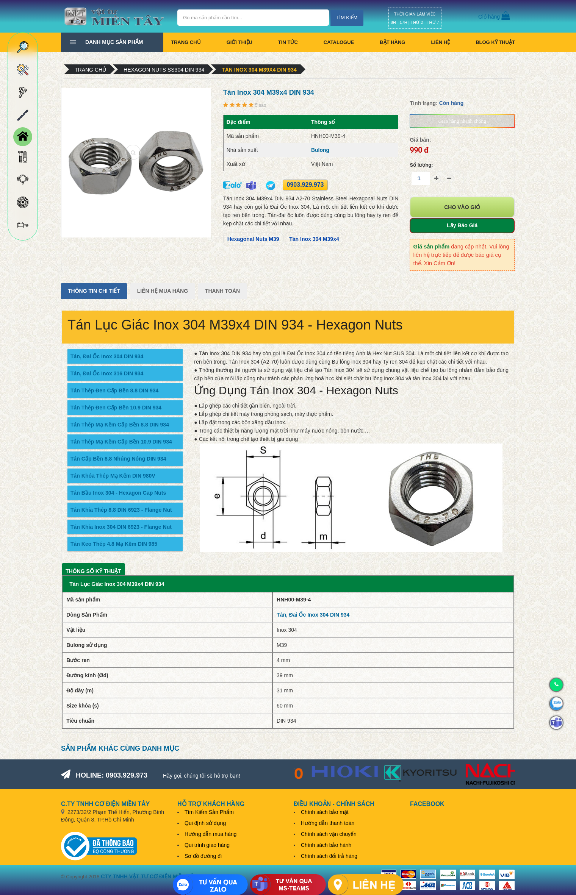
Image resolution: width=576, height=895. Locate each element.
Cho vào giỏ (462, 207)
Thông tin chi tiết (94, 291)
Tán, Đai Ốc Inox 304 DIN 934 (106, 356)
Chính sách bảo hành (326, 845)
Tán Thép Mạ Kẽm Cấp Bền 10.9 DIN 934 (121, 442)
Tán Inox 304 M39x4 (314, 239)
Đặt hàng (392, 42)
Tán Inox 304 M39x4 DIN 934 (259, 70)
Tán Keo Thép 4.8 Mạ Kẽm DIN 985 (113, 544)
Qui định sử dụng (205, 823)
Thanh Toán (222, 291)
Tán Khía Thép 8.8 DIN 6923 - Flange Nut (121, 510)
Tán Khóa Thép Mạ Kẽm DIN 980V (112, 476)
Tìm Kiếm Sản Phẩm (209, 812)
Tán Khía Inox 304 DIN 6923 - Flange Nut (121, 527)
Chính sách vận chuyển (329, 834)
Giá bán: (420, 140)
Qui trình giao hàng (207, 845)
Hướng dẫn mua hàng (210, 834)
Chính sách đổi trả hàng (329, 856)
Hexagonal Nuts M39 (253, 239)
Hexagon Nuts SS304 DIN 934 (164, 70)
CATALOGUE (339, 42)
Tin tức (288, 42)
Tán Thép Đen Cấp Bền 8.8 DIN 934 (114, 390)
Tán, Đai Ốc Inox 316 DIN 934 (106, 373)
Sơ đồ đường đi (203, 856)
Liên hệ (440, 42)
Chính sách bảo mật (325, 812)
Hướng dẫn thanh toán (327, 823)
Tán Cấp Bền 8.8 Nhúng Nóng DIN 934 (118, 459)
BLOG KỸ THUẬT (495, 42)
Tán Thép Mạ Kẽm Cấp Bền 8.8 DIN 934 (119, 425)
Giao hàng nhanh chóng (462, 121)
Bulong (320, 150)
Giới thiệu (239, 42)
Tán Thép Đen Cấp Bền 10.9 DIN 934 (115, 408)
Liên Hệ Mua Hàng (162, 291)
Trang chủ (186, 42)
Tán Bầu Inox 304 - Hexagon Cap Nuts (118, 493)
